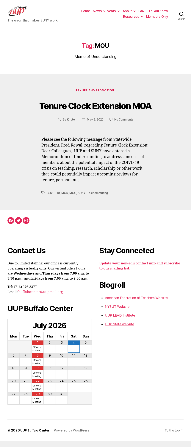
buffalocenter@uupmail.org (40, 298)
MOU (73, 199)
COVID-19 (53, 199)
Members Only (157, 19)
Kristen (71, 126)
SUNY (82, 199)
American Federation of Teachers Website (136, 304)
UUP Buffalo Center (35, 436)
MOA (65, 199)
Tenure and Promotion (95, 96)
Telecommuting (98, 199)
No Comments (124, 126)
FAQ (141, 14)
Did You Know (158, 14)
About (127, 14)
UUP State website (119, 330)
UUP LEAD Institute (120, 321)
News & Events (104, 14)
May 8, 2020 (95, 126)
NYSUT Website (117, 313)
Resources (131, 19)
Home (85, 14)
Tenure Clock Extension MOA (95, 111)
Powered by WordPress (73, 436)
